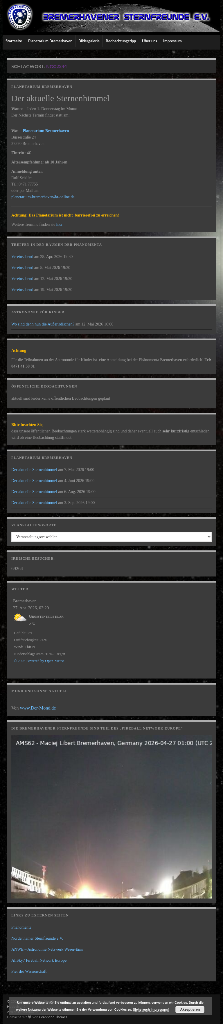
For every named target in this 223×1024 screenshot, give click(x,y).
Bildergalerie (89, 41)
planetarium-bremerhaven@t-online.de (43, 197)
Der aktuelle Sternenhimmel (34, 470)
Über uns (149, 41)
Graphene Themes (53, 1017)
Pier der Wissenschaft (28, 971)
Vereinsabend (22, 256)
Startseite (14, 41)
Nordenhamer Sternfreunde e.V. (37, 938)
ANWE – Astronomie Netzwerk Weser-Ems (47, 949)
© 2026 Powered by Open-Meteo (39, 661)
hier (59, 224)
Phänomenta (21, 927)
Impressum (172, 41)
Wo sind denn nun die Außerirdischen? (42, 324)
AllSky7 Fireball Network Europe (38, 960)
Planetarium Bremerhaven (50, 41)
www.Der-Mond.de (38, 707)
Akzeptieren (190, 1009)
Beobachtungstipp (121, 41)
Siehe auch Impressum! (151, 1009)
